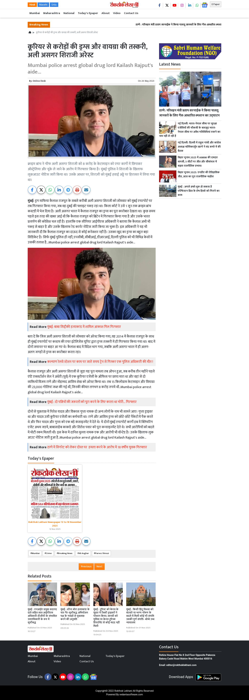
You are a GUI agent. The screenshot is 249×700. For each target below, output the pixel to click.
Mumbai (34, 13)
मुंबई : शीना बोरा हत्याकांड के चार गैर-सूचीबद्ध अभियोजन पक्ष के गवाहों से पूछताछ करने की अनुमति (75, 614)
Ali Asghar (84, 553)
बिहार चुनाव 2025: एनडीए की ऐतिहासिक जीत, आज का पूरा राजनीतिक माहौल (199, 174)
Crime (49, 553)
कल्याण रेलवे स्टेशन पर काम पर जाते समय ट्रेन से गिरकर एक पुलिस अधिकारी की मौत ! (100, 362)
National (68, 13)
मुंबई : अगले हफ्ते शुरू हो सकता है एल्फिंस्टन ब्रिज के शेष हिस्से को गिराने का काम (198, 191)
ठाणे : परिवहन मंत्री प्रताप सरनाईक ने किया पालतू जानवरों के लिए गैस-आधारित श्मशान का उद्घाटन (189, 25)
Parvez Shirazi (102, 553)
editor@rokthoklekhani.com (181, 665)
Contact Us (131, 13)
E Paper (216, 4)
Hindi (32, 4)
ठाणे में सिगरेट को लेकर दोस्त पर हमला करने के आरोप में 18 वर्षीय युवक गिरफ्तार (97, 447)
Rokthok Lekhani (123, 690)
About (106, 13)
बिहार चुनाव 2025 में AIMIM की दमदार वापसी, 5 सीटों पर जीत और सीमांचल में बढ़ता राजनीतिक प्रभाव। (198, 162)
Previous (86, 566)
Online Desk (39, 81)
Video (117, 13)
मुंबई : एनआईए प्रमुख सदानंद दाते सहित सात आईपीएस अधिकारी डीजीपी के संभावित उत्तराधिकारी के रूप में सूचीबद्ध (42, 616)
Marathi (43, 4)
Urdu (54, 4)
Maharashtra (51, 13)
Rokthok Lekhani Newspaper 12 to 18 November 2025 (54, 524)
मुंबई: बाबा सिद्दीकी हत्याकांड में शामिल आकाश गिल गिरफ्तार (84, 327)
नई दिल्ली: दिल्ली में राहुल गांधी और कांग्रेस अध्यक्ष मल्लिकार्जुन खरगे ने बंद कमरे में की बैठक (199, 147)
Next (99, 566)
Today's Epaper (88, 13)
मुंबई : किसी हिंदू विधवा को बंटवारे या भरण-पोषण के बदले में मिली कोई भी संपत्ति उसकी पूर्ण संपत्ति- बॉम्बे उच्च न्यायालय (140, 616)
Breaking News (65, 553)
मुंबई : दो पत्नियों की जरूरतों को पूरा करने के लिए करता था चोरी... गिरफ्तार (92, 402)
